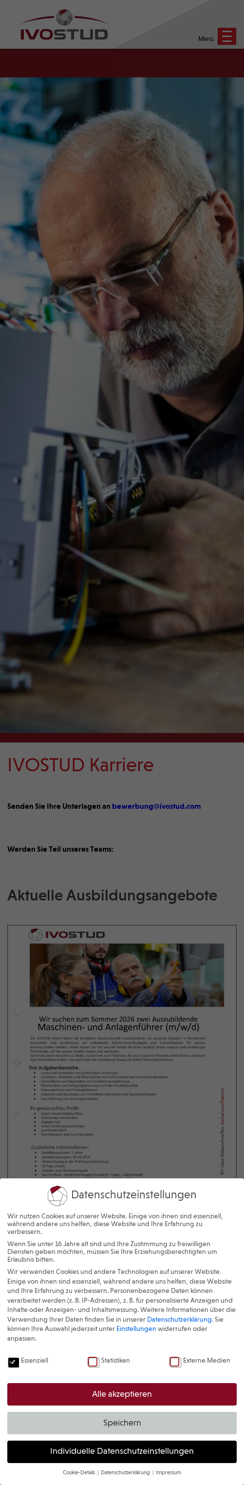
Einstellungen (136, 1329)
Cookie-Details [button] (79, 1472)
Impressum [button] (168, 1472)
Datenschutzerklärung (179, 1319)
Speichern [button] (122, 1423)
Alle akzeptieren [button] (122, 1394)
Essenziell (27, 1361)
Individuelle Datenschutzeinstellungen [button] (122, 1451)
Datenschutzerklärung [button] (126, 1472)
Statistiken (109, 1361)
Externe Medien (199, 1361)
